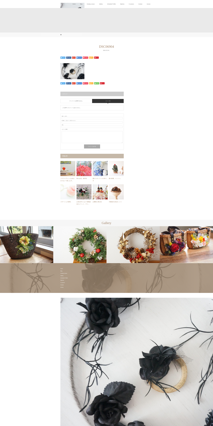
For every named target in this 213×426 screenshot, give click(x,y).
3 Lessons (131, 4)
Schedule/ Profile (111, 4)
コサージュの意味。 (66, 201)
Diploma (122, 4)
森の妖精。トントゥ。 (115, 178)
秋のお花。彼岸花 (82, 178)
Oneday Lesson (91, 4)
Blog (81, 4)
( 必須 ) (64, 116)
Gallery (101, 4)
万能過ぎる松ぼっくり (115, 201)
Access (148, 4)
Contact (140, 4)
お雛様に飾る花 (97, 201)
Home (74, 4)
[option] (26, 244)
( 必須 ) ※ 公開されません (69, 120)
